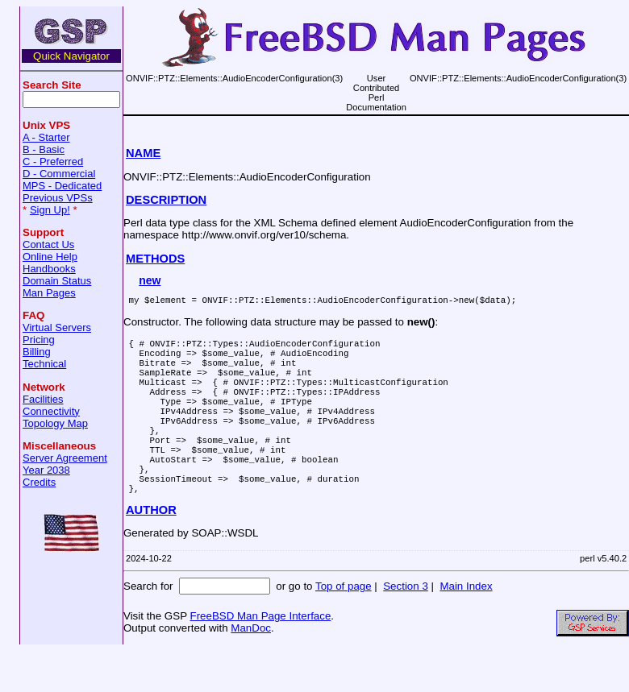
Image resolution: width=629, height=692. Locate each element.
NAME (143, 153)
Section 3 (405, 627)
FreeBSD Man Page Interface (260, 657)
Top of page (343, 627)
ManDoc (251, 669)
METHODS (155, 258)
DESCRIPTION (166, 199)
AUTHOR (151, 551)
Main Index (465, 627)
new (149, 280)
